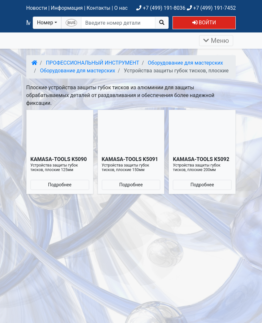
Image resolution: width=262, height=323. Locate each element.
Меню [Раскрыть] (216, 40)
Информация (67, 8)
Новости (36, 8)
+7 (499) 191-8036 (160, 8)
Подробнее (59, 184)
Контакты (98, 8)
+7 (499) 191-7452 (211, 8)
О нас (120, 8)
